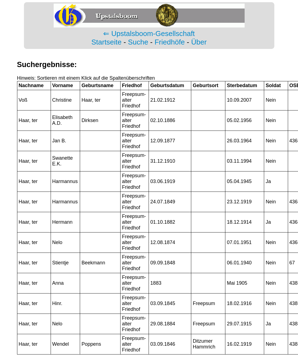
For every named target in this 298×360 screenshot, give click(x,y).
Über (199, 42)
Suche (138, 42)
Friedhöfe (170, 42)
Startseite (106, 42)
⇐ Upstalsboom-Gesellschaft (149, 33)
